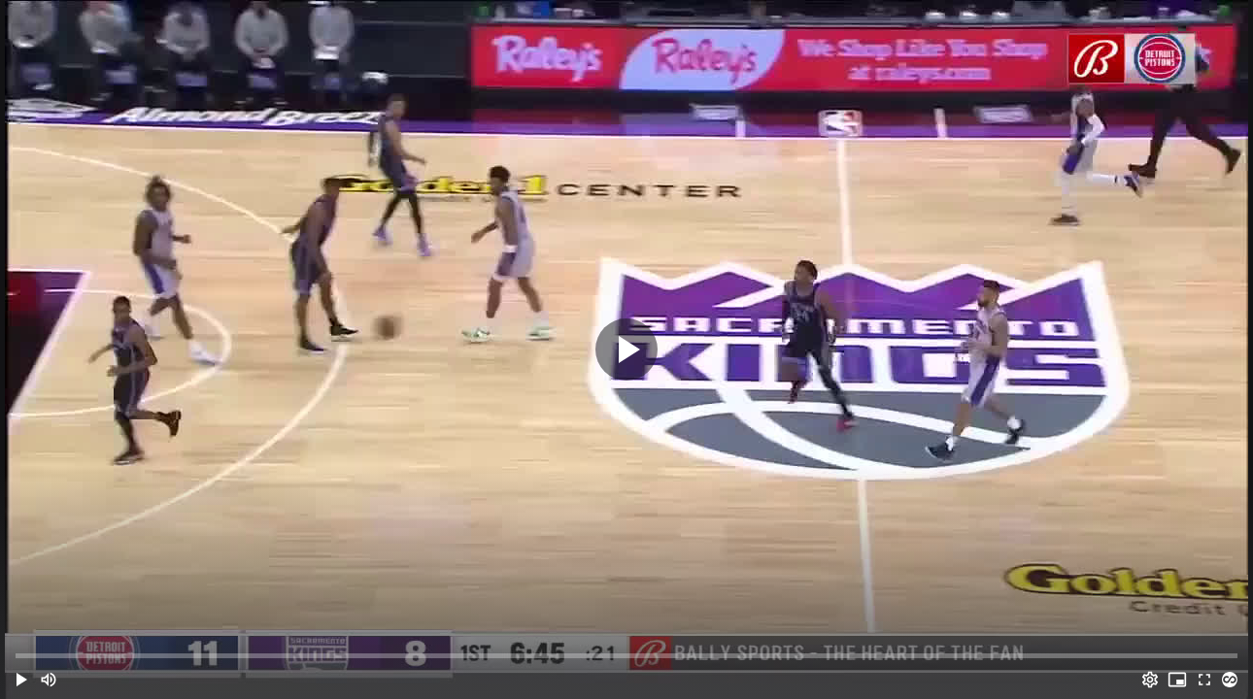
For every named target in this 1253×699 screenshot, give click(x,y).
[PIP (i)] (1177, 679)
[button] (21, 679)
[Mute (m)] (48, 679)
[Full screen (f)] (1204, 679)
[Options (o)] (1150, 679)
